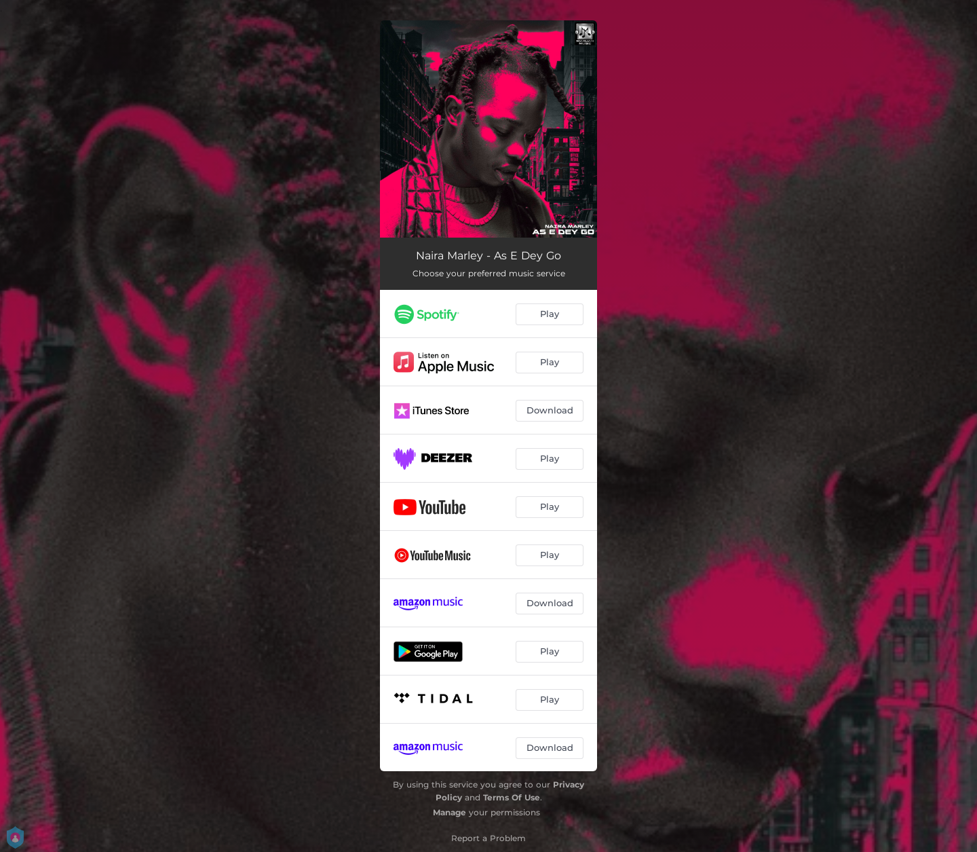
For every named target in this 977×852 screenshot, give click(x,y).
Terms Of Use (511, 797)
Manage (449, 812)
